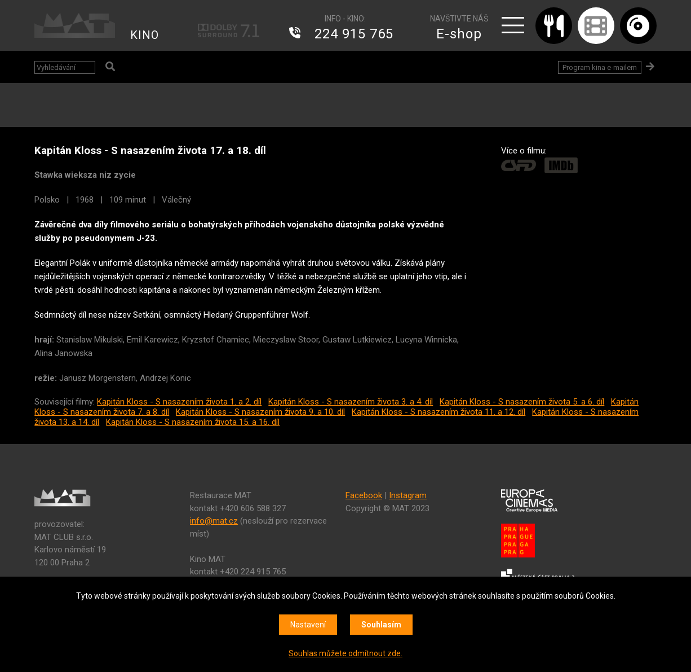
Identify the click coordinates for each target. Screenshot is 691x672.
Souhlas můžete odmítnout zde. (345, 653)
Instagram (408, 495)
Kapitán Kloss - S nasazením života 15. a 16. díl (193, 422)
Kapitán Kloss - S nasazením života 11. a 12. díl (438, 412)
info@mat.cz (214, 521)
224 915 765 (354, 34)
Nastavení (308, 624)
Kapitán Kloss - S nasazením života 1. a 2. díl (179, 402)
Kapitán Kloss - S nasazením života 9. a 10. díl (260, 412)
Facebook (364, 495)
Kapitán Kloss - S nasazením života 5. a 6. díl (522, 402)
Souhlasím (381, 624)
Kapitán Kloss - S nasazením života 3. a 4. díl (350, 402)
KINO (144, 35)
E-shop (459, 34)
